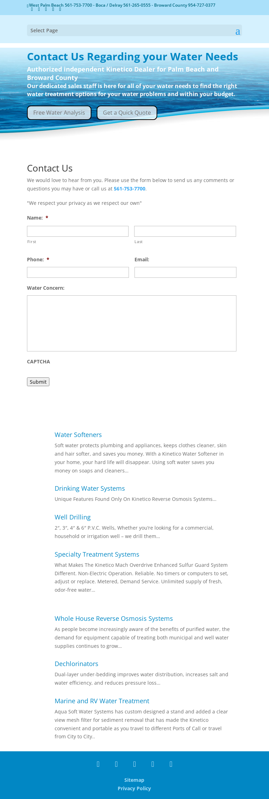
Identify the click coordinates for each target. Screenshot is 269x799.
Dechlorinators (76, 663)
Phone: (38, 259)
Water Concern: (45, 288)
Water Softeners (78, 434)
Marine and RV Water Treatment (102, 701)
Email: (141, 259)
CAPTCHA (38, 361)
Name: (37, 218)
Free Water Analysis (59, 112)
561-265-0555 (137, 5)
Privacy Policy (134, 788)
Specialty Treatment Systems (97, 554)
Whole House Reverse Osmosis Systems (114, 618)
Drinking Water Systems (90, 488)
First (31, 241)
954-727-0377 (201, 5)
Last (138, 241)
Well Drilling (73, 517)
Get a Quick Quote (127, 112)
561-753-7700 (79, 5)
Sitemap (134, 780)
